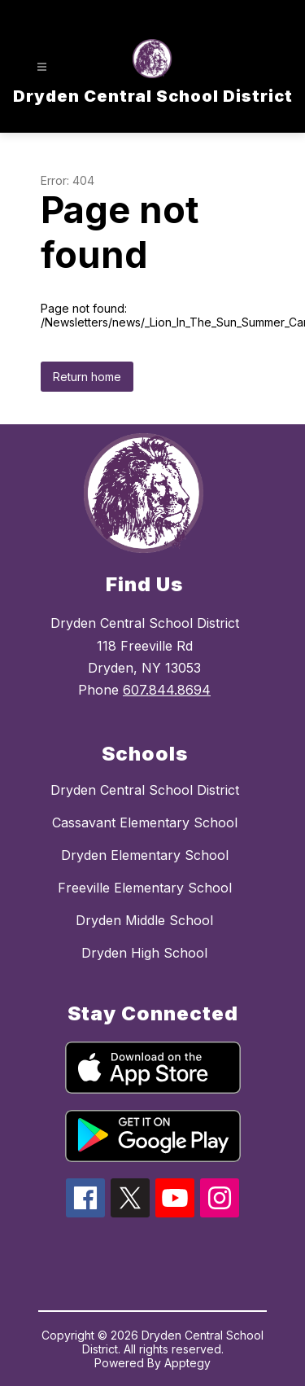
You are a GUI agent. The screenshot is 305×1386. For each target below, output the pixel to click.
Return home (87, 377)
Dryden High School (144, 953)
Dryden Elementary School (145, 855)
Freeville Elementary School (145, 887)
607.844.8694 (167, 690)
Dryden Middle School (144, 920)
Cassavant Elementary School (144, 822)
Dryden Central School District (144, 790)
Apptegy (187, 1363)
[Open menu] (42, 67)
